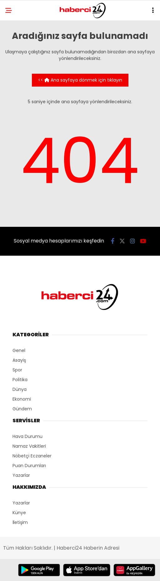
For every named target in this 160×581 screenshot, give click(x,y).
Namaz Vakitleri (29, 446)
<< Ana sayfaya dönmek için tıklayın (80, 80)
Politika (20, 379)
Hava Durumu (27, 436)
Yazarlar (21, 475)
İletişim (20, 522)
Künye (19, 512)
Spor (17, 370)
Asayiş (19, 360)
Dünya (19, 389)
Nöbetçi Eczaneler (32, 456)
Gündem (22, 409)
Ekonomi (21, 399)
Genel (18, 350)
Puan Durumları (29, 465)
